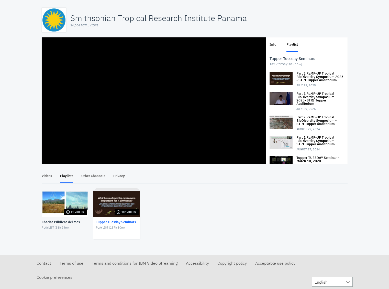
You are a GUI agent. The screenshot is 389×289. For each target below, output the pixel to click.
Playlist (292, 44)
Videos (47, 176)
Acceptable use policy (275, 263)
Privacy (119, 176)
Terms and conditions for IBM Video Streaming (134, 263)
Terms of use (71, 263)
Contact (44, 263)
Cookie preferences (54, 277)
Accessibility (197, 263)
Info (273, 44)
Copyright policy (232, 263)
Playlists (66, 176)
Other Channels (93, 176)
